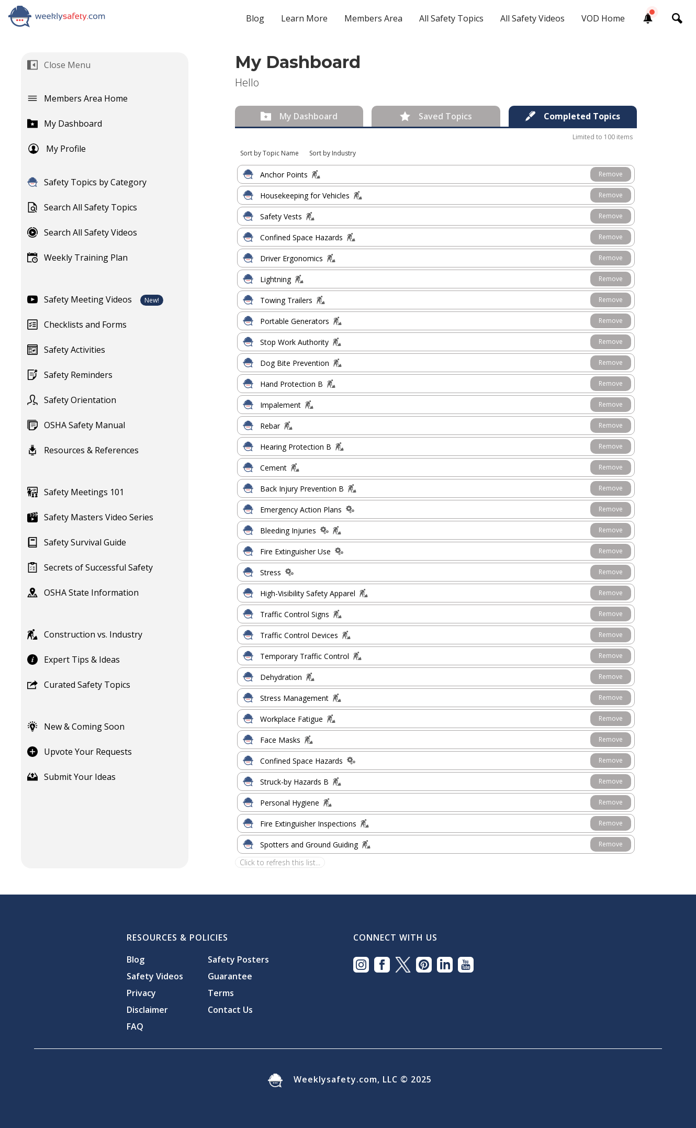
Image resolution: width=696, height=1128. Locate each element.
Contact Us (230, 1009)
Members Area (373, 18)
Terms (221, 993)
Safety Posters (238, 959)
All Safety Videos (532, 18)
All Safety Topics (451, 18)
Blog (255, 18)
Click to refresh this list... (280, 862)
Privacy (141, 993)
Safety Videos (155, 976)
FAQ (135, 1026)
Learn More (304, 18)
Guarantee (230, 976)
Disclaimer (147, 1009)
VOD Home (603, 18)
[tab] (299, 116)
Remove (611, 174)
